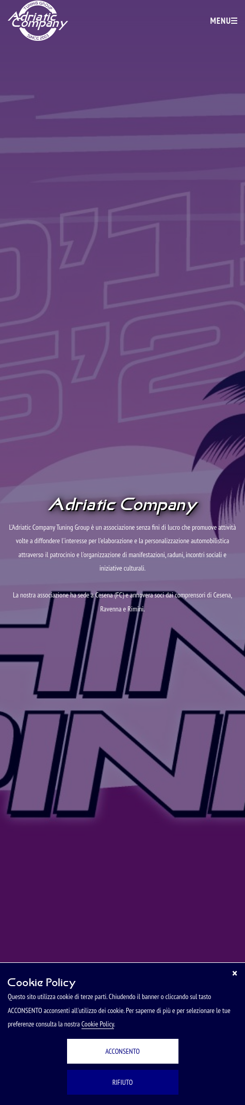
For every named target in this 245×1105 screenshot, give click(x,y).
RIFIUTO (122, 1082)
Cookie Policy (97, 1024)
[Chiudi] (234, 973)
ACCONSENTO (122, 1051)
